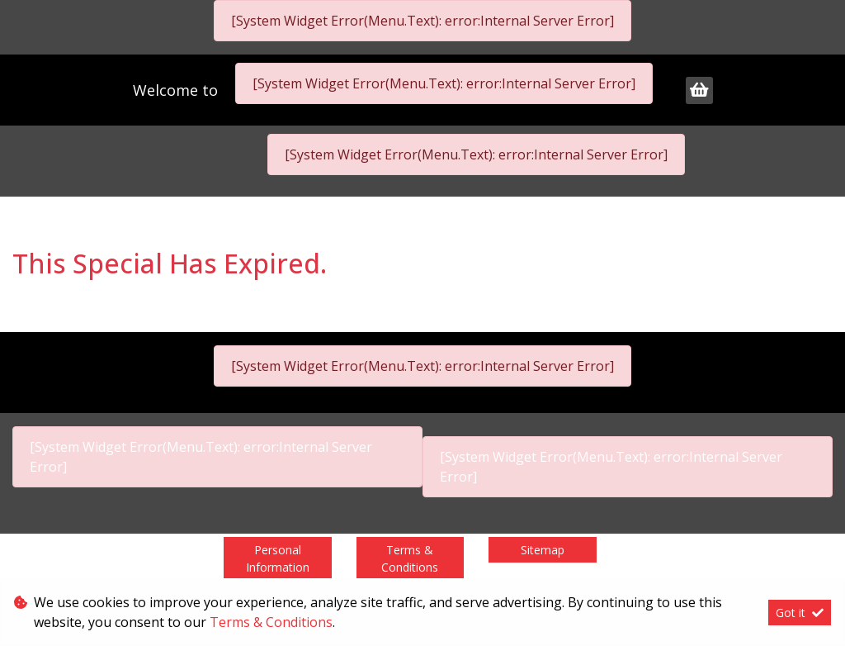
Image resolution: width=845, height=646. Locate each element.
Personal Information (277, 558)
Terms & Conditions (409, 558)
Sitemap (542, 550)
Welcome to (177, 90)
